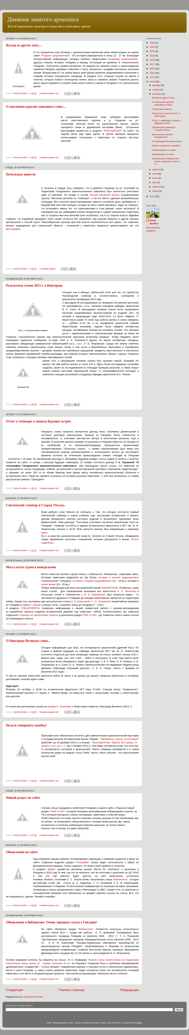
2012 (152, 196)
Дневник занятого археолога (43, 19)
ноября (156, 89)
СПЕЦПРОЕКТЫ (30, 608)
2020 (152, 51)
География (82, 862)
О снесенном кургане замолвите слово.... (36, 106)
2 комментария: (48, 269)
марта (155, 191)
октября (156, 94)
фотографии (13, 229)
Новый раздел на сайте (23, 797)
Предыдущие (129, 990)
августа (156, 169)
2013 (152, 81)
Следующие (14, 990)
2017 (152, 64)
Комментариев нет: (50, 93)
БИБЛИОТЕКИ (110, 587)
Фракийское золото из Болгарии (119, 739)
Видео (51, 869)
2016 (152, 68)
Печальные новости (20, 174)
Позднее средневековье (55, 55)
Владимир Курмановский (122, 59)
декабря (156, 85)
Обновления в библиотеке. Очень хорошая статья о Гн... (166, 161)
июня (155, 178)
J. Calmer (35, 605)
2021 (152, 47)
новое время (48, 584)
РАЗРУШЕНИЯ (112, 130)
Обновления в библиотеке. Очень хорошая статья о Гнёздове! (51, 922)
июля (155, 173)
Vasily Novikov (154, 222)
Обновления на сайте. (22, 852)
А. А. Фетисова (126, 591)
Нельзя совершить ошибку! (26, 725)
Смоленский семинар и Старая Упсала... (36, 505)
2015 (152, 73)
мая (154, 182)
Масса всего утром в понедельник (31, 567)
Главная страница (72, 990)
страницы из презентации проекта (38, 615)
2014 (152, 77)
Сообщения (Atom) (33, 997)
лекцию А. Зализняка (59, 706)
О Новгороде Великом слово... (28, 641)
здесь (44, 532)
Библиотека (120, 879)
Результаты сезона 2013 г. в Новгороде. (34, 285)
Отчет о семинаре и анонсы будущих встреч (38, 421)
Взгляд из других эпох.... (24, 45)
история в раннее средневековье (118, 577)
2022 (152, 42)
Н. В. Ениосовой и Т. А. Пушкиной (90, 601)
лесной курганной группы (105, 195)
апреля (156, 186)
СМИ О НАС (90, 615)
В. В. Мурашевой (94, 594)
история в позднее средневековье (92, 581)
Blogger (138, 1023)
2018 (152, 60)
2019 (152, 55)
